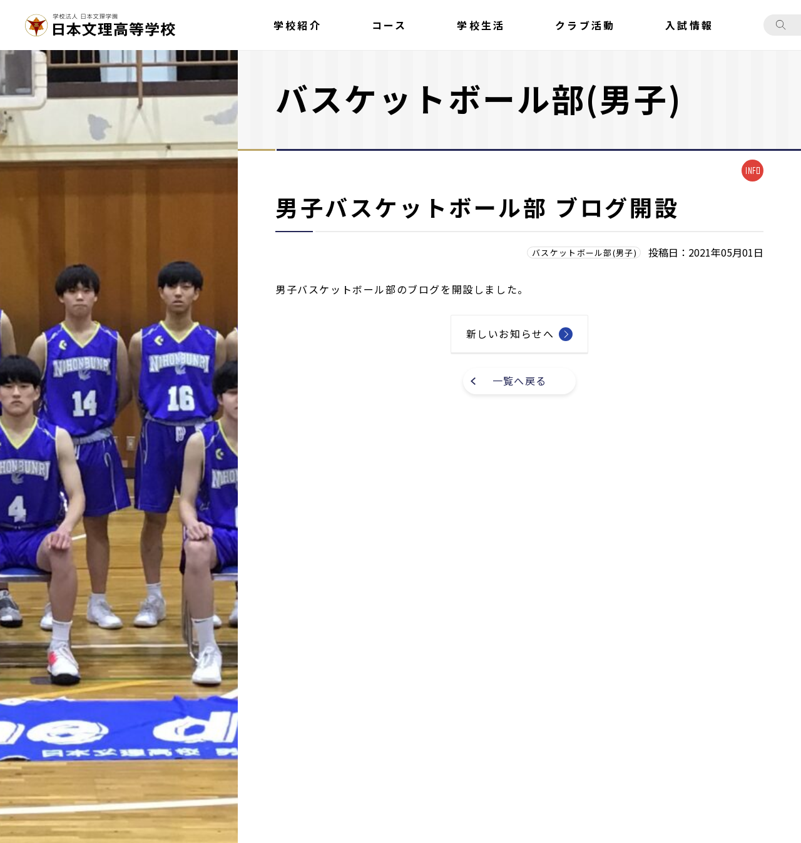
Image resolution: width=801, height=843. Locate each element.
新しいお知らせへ (510, 333)
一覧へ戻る (519, 380)
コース (389, 25)
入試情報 (689, 25)
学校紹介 (297, 25)
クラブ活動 (585, 25)
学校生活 (481, 25)
